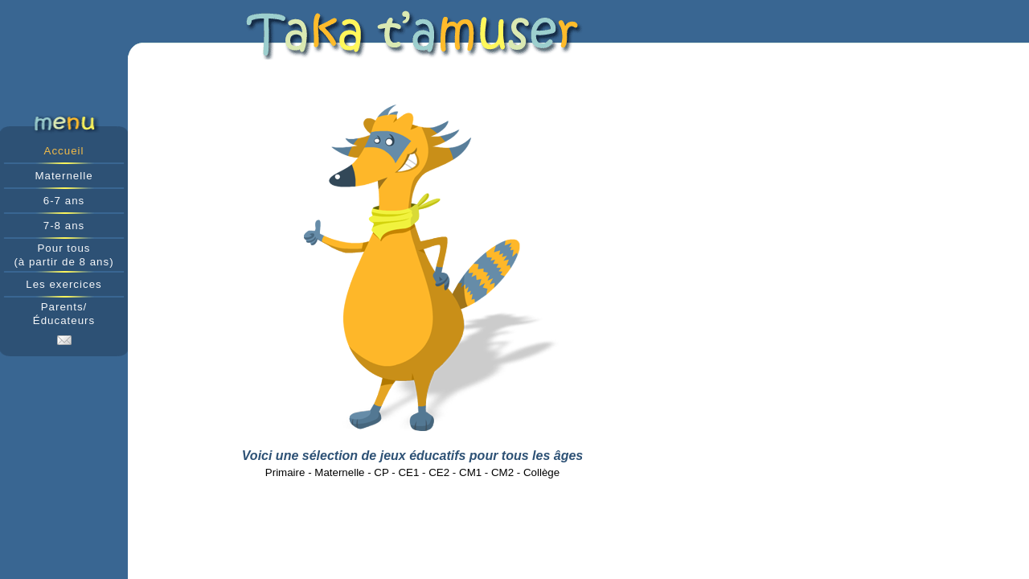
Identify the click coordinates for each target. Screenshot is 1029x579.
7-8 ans (63, 226)
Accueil (64, 151)
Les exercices (64, 284)
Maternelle (63, 176)
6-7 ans (63, 201)
